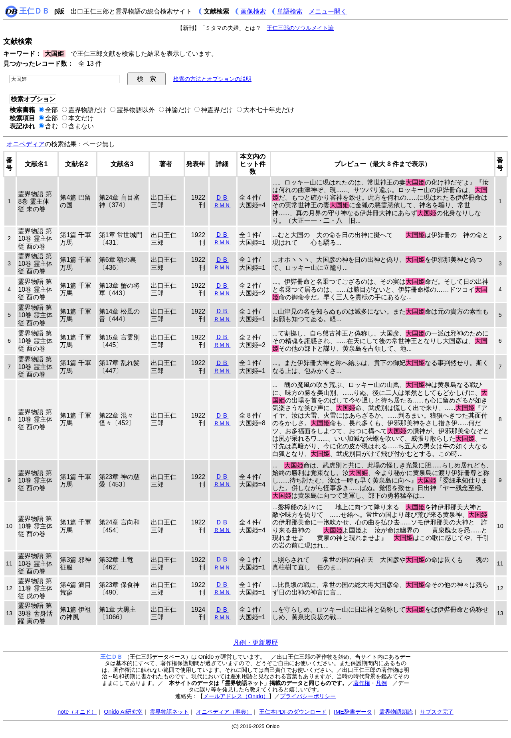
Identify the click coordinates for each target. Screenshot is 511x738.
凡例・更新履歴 (255, 642)
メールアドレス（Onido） (236, 696)
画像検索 (253, 11)
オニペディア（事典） (224, 712)
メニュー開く (328, 11)
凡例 (381, 683)
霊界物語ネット (169, 712)
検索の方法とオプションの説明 (212, 79)
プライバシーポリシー (308, 696)
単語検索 (290, 11)
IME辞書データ (353, 712)
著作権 (361, 683)
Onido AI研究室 (123, 712)
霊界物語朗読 (396, 712)
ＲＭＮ (222, 205)
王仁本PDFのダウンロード (293, 712)
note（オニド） (77, 712)
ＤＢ (222, 197)
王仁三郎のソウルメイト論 (300, 28)
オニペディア (25, 144)
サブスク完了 (437, 712)
